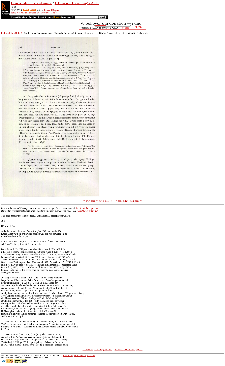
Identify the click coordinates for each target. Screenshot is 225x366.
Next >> (55, 12)
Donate (57, 17)
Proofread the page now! (87, 208)
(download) (67, 356)
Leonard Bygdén (51, 10)
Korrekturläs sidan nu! (87, 211)
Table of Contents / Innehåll (23, 12)
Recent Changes (45, 17)
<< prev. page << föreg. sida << (97, 201)
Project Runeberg (19, 17)
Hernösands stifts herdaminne (31, 3)
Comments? (67, 17)
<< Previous (43, 12)
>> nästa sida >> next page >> (128, 201)
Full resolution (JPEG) (11, 33)
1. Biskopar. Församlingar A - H (77, 3)
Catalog (32, 17)
